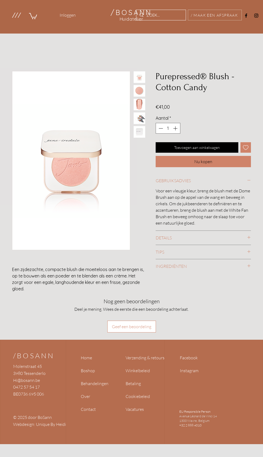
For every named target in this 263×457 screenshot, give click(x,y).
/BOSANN (33, 355)
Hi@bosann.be (26, 380)
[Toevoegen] (245, 147)
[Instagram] (256, 15)
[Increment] (176, 128)
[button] (16, 15)
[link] (33, 15)
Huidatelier (131, 19)
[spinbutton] (168, 128)
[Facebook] (246, 15)
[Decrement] (160, 128)
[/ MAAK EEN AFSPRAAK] (215, 15)
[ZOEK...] (160, 15)
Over (85, 396)
